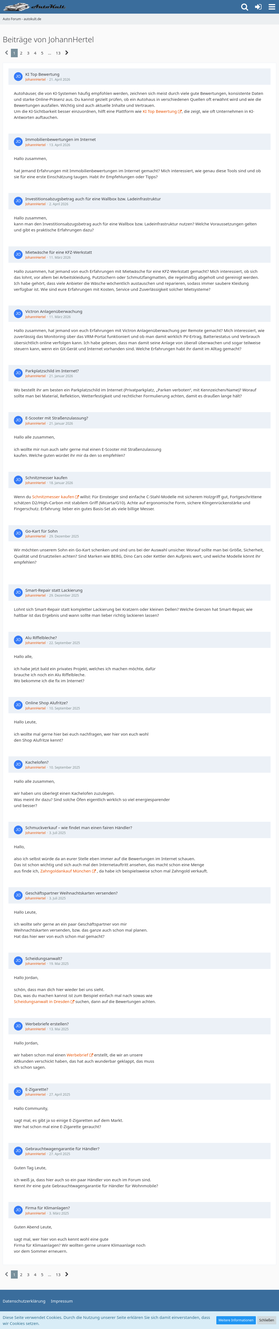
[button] (271, 6)
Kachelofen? (36, 762)
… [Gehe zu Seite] (49, 53)
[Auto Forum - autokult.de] (35, 6)
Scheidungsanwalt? (43, 958)
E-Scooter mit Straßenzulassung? (56, 418)
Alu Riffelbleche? (41, 637)
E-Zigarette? (36, 1089)
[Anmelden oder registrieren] (258, 6)
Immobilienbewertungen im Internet (60, 139)
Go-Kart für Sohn (41, 531)
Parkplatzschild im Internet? (52, 370)
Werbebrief (77, 1055)
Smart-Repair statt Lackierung (54, 590)
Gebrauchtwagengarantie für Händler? (62, 1148)
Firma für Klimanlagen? (47, 1207)
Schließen (266, 1320)
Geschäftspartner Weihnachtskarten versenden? (71, 893)
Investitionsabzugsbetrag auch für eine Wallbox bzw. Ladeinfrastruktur (93, 198)
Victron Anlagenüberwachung (53, 311)
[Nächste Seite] (67, 53)
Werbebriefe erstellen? (47, 1023)
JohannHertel (35, 79)
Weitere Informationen (236, 1320)
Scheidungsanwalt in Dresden (41, 1001)
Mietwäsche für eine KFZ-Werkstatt (58, 252)
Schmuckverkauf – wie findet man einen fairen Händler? (78, 827)
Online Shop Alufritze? (46, 702)
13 (58, 53)
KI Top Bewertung (42, 74)
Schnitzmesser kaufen (46, 477)
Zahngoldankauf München (65, 871)
